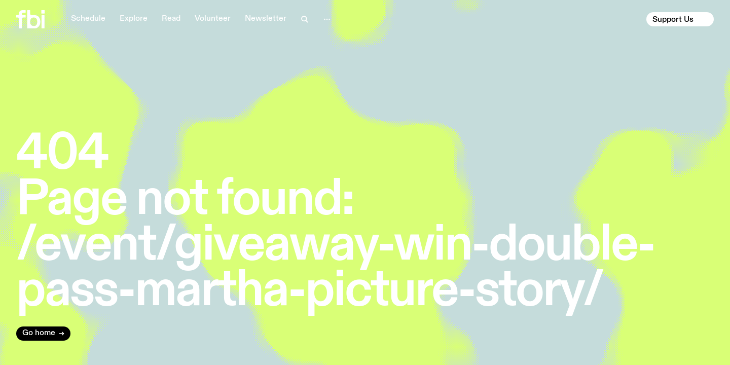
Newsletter (265, 19)
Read (171, 19)
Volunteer (213, 19)
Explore (134, 19)
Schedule (88, 19)
